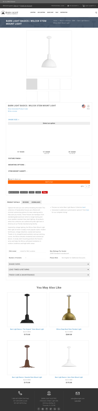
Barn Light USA (43, 366)
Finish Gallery (53, 343)
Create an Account (26, 6)
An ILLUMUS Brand (9, 1)
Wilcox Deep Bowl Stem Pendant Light (68, 249)
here (83, 128)
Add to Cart (49, 102)
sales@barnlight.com (78, 319)
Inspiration (63, 12)
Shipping (30, 346)
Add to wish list (15, 100)
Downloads (36, 123)
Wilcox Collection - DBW (67, 21)
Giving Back (9, 348)
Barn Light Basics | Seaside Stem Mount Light (27, 298)
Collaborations (10, 351)
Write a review (12, 90)
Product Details (13, 123)
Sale (57, 12)
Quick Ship (50, 12)
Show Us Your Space (55, 346)
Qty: (82, 107)
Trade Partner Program (34, 348)
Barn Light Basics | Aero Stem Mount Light (69, 298)
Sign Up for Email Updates (79, 341)
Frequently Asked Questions (36, 341)
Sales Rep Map (32, 353)
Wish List (30, 351)
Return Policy (31, 343)
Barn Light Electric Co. (22, 366)
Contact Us (31, 356)
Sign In (16, 6)
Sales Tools (52, 348)
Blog (50, 356)
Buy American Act (11, 343)
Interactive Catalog (55, 353)
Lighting (32, 12)
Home (55, 21)
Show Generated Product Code (18, 88)
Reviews (26, 123)
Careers (8, 346)
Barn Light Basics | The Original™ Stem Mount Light (27, 249)
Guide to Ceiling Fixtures (57, 351)
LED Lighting (41, 12)
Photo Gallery (53, 341)
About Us (9, 341)
